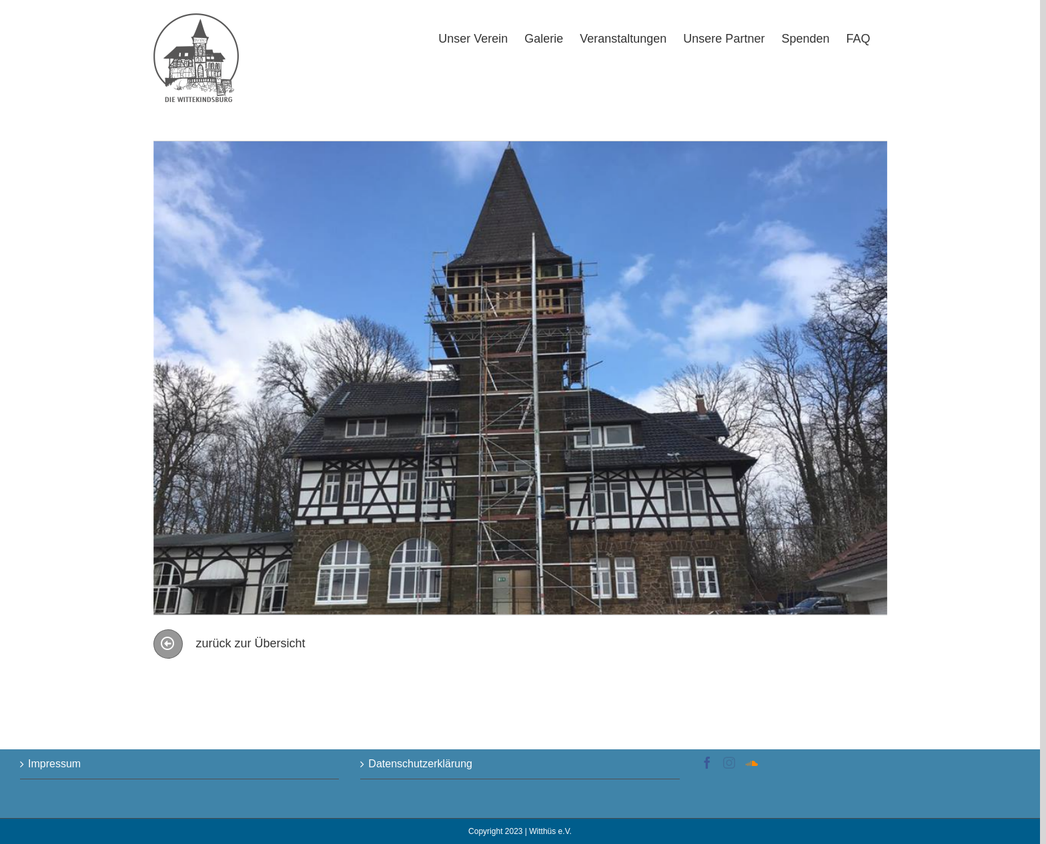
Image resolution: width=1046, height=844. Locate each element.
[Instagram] (729, 763)
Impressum (54, 763)
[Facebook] (707, 763)
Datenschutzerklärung (420, 763)
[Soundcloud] (752, 763)
